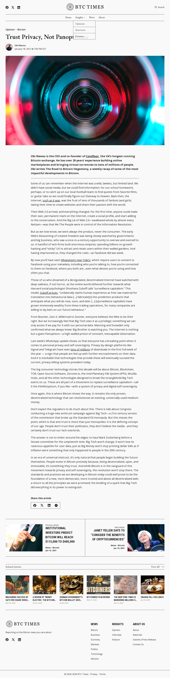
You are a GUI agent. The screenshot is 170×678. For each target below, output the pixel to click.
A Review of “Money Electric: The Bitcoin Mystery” (43, 599)
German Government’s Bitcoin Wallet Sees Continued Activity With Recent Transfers (71, 599)
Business (95, 635)
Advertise (137, 635)
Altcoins (95, 659)
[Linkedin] (18, 7)
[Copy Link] (56, 505)
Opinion (10, 29)
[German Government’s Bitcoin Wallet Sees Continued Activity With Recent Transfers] (71, 584)
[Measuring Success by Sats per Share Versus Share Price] (17, 584)
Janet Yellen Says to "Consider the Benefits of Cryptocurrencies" (108, 535)
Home (68, 17)
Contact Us (138, 644)
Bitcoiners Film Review (98, 597)
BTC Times (83, 674)
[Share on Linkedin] (49, 505)
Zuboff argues (49, 292)
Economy (95, 640)
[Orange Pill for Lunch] (152, 584)
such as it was (51, 200)
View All (157, 567)
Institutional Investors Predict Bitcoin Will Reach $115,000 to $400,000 (60, 534)
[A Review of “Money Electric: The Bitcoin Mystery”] (44, 584)
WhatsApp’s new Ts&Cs (75, 260)
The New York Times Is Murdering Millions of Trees (125, 599)
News (92, 17)
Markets (95, 644)
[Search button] (159, 7)
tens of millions (80, 349)
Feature (116, 640)
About (102, 17)
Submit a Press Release (144, 640)
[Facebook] (7, 7)
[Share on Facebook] (34, 505)
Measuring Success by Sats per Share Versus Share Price (17, 599)
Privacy (93, 674)
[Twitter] (12, 7)
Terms (102, 674)
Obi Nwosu (20, 45)
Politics (94, 649)
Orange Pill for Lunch (152, 597)
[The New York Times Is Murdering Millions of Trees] (125, 584)
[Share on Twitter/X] (42, 505)
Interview (116, 635)
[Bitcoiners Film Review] (98, 584)
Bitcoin (21, 29)
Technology (97, 654)
